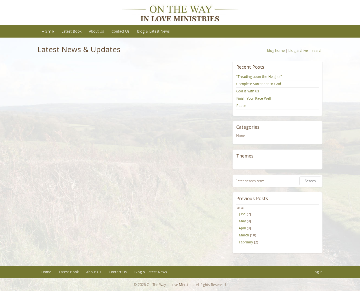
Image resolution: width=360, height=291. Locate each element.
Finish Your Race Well (253, 98)
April (242, 228)
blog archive (298, 50)
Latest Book (72, 31)
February (246, 242)
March (244, 235)
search (317, 50)
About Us (96, 31)
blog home (276, 50)
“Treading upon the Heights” (259, 76)
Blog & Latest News (153, 31)
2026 (277, 226)
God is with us (247, 91)
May (242, 221)
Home (47, 31)
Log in (317, 271)
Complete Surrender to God (258, 83)
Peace (241, 105)
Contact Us (121, 31)
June (242, 214)
